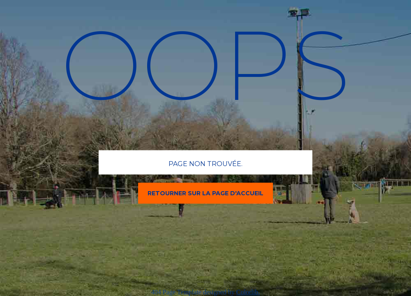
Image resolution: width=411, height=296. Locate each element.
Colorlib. (248, 292)
